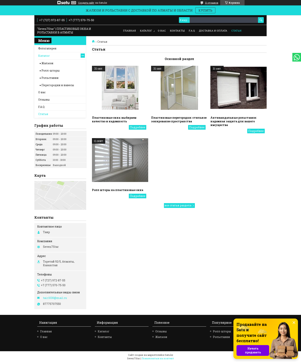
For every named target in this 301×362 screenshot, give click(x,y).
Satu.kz (169, 354)
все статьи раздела (178, 205)
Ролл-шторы (50, 70)
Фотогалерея (47, 48)
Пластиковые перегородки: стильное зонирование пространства (179, 119)
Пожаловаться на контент (158, 358)
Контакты (177, 30)
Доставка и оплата (213, 30)
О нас (162, 30)
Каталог (146, 30)
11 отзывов (211, 2)
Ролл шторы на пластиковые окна (117, 190)
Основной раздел (179, 59)
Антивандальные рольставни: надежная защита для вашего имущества (233, 121)
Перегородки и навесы (57, 85)
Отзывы (44, 99)
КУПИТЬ (205, 10)
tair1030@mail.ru (55, 298)
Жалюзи (47, 63)
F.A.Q (192, 30)
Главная (129, 30)
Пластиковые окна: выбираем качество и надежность (114, 119)
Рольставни (50, 78)
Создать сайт (86, 2)
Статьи (236, 30)
